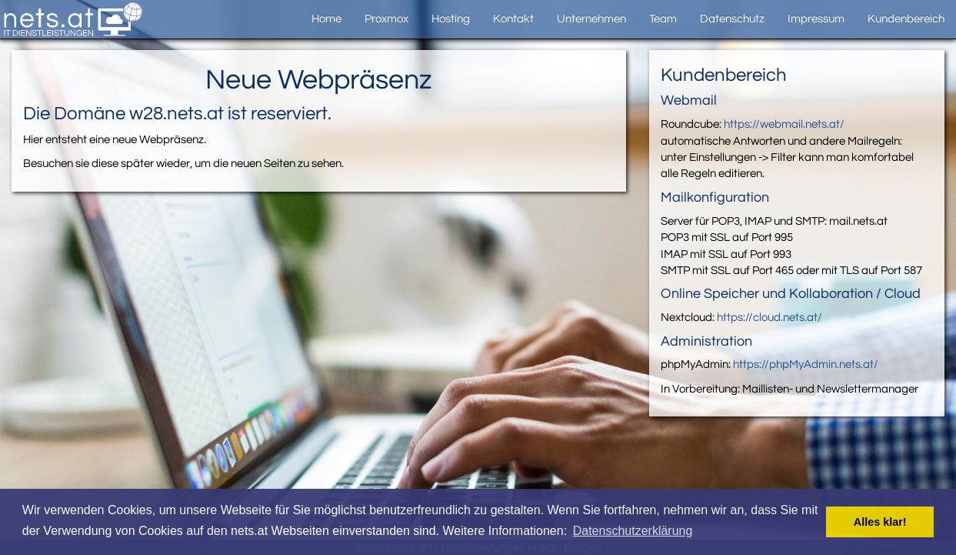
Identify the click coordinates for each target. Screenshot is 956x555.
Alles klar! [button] (880, 522)
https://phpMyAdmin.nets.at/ (805, 364)
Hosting (450, 19)
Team (663, 19)
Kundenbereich (906, 19)
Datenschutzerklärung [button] (633, 530)
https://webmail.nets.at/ (784, 124)
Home (326, 19)
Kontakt (513, 19)
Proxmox (386, 19)
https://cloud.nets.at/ (769, 317)
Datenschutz (732, 19)
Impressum (816, 19)
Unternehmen (591, 19)
